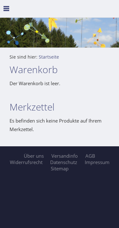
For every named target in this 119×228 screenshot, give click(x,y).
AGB (90, 156)
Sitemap (60, 168)
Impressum (97, 162)
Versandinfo (64, 156)
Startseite (49, 57)
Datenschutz (63, 162)
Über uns (34, 156)
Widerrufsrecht (26, 162)
